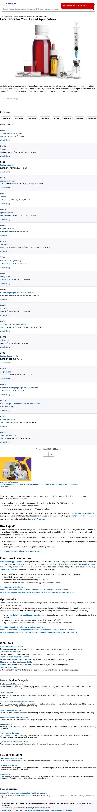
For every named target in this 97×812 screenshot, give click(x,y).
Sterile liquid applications (11, 561)
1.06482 (3, 178)
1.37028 (3, 241)
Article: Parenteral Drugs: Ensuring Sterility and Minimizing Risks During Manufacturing (37, 592)
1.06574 (3, 384)
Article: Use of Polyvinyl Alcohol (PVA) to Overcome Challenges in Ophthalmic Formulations (38, 632)
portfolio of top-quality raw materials (25, 615)
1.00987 (3, 273)
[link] (6, 810)
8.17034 (3, 353)
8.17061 (3, 257)
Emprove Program (36, 519)
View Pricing (5, 140)
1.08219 (3, 400)
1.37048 (3, 369)
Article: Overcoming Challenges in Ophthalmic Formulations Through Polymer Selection (37, 630)
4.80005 (3, 130)
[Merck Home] (11, 3)
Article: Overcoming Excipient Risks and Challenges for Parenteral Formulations (34, 590)
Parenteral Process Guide (10, 651)
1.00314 (3, 209)
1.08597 (3, 432)
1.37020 (3, 416)
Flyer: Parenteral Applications (12, 587)
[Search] (92, 9)
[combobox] (48, 9)
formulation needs (82, 513)
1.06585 (3, 321)
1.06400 (3, 225)
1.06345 (3, 289)
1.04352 (3, 337)
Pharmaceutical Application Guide (14, 657)
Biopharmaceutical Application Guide (16, 662)
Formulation (8, 16)
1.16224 (3, 162)
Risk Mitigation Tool (8, 667)
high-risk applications (9, 569)
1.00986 (3, 146)
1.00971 (3, 193)
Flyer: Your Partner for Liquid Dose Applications (20, 551)
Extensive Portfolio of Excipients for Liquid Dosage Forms (30, 16)
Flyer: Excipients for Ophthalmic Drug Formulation (21, 627)
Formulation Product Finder (11, 646)
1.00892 (3, 305)
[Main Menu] (3, 3)
